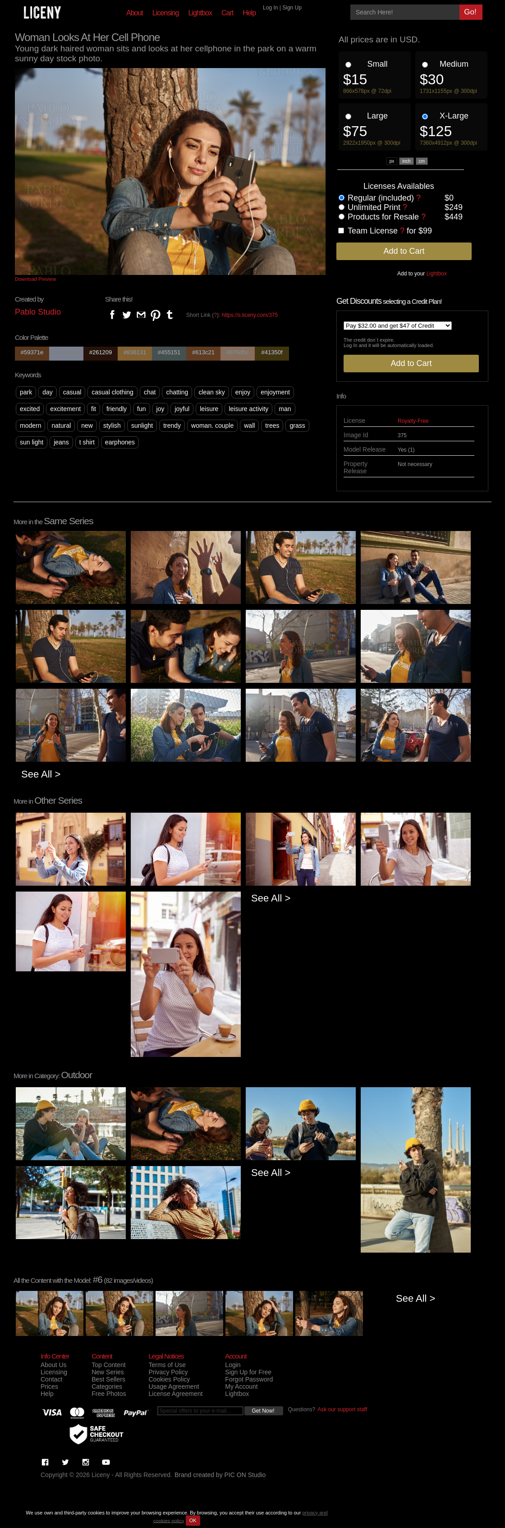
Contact (51, 1379)
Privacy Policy (168, 1372)
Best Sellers (108, 1379)
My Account (241, 1386)
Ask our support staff (342, 1409)
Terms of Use (166, 1364)
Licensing (165, 13)
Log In (270, 8)
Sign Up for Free (248, 1372)
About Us (54, 1364)
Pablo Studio (38, 311)
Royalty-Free (413, 421)
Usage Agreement (173, 1386)
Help (249, 13)
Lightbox (200, 13)
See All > (40, 774)
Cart (227, 13)
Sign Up (292, 8)
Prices (49, 1386)
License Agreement (175, 1393)
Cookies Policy (169, 1379)
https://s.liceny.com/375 (250, 315)
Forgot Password (249, 1379)
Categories (107, 1386)
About (134, 13)
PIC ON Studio (245, 1474)
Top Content (109, 1364)
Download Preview (35, 279)
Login (232, 1364)
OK (193, 1520)
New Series (108, 1372)
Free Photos (109, 1393)
